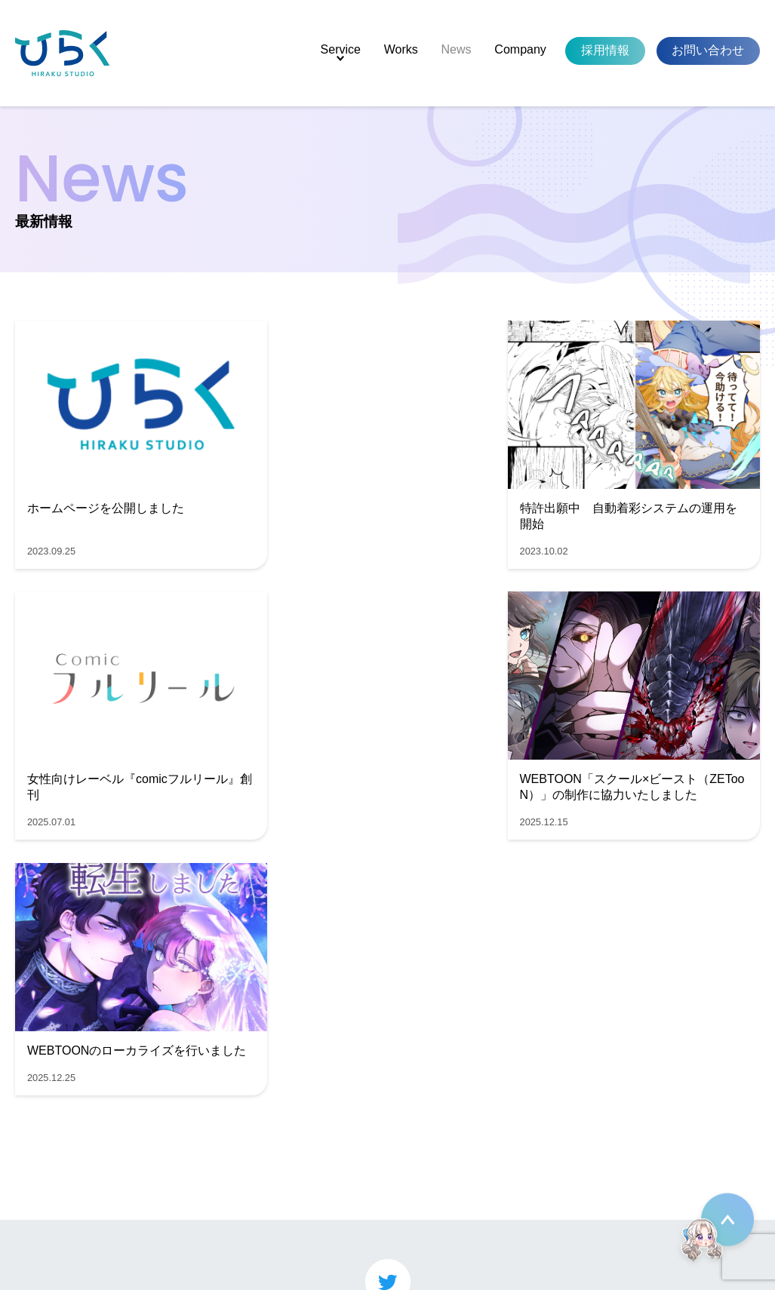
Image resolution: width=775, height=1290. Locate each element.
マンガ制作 (161, 1124)
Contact (51, 1221)
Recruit (49, 1202)
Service (341, 49)
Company (520, 49)
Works (401, 49)
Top (40, 1123)
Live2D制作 (162, 1168)
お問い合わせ (708, 50)
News (456, 49)
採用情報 (605, 50)
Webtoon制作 (167, 1146)
